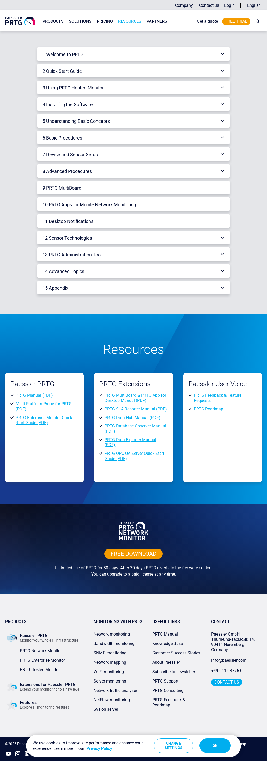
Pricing (105, 21)
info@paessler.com (228, 660)
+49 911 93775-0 (226, 670)
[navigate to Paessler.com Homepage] (20, 20)
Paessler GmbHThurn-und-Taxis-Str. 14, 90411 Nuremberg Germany (233, 642)
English (254, 5)
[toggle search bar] (256, 21)
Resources (129, 21)
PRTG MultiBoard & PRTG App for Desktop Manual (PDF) (135, 398)
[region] (133, 746)
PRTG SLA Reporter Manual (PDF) (136, 409)
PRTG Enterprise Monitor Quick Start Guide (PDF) (44, 420)
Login (229, 5)
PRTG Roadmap (208, 409)
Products (53, 21)
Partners (157, 21)
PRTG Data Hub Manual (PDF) (132, 417)
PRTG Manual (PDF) (34, 395)
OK (215, 746)
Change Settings (174, 745)
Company (184, 5)
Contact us (209, 5)
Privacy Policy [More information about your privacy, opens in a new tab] (99, 748)
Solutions (80, 21)
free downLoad (133, 554)
